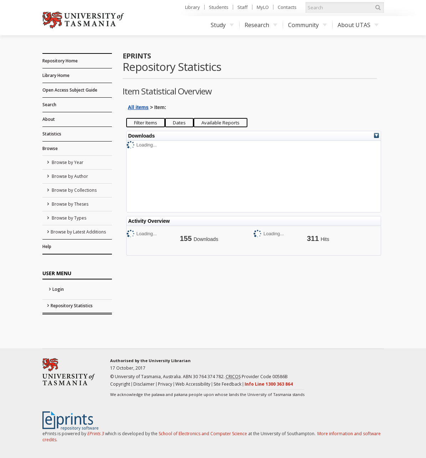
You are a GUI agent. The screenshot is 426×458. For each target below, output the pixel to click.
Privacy (165, 384)
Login (58, 289)
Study (222, 25)
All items (138, 107)
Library (192, 7)
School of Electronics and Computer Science (203, 434)
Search (49, 105)
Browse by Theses (69, 204)
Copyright (120, 384)
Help (46, 246)
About (48, 119)
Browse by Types (68, 218)
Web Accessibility (192, 384)
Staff (242, 7)
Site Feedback (227, 384)
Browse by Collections (74, 190)
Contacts (287, 7)
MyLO (263, 7)
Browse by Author (69, 176)
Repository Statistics (72, 306)
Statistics (51, 134)
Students (219, 7)
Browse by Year (67, 162)
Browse (50, 148)
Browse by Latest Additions (78, 232)
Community (307, 25)
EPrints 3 (95, 434)
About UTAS (358, 25)
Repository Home (60, 61)
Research (261, 25)
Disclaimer (144, 384)
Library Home (56, 75)
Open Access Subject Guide (69, 90)
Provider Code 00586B (257, 377)
